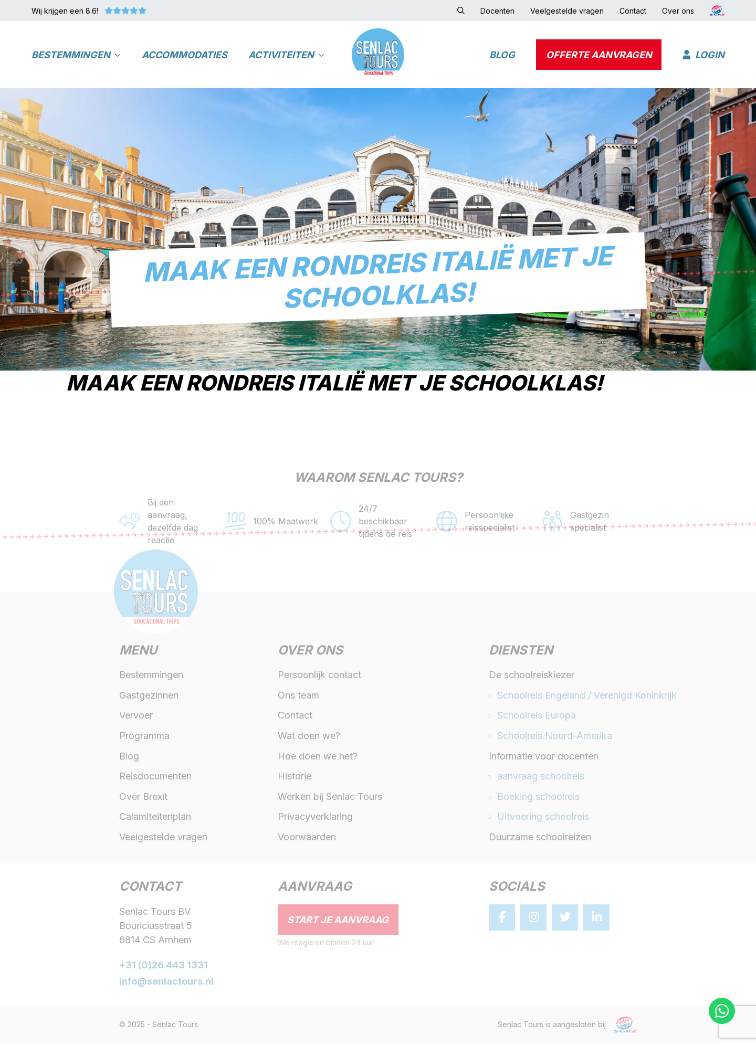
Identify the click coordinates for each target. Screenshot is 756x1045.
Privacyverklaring (315, 818)
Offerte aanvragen (599, 55)
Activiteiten (286, 55)
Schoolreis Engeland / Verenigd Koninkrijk (587, 696)
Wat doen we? (309, 737)
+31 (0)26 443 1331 (163, 967)
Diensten (521, 653)
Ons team (298, 696)
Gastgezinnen (148, 696)
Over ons (310, 653)
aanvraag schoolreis (540, 778)
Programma (144, 737)
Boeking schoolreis (538, 798)
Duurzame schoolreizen (540, 839)
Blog (502, 55)
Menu (138, 653)
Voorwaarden (307, 839)
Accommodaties (184, 55)
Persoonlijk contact (319, 676)
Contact (295, 717)
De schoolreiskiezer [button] (531, 676)
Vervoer (136, 717)
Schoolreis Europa (536, 717)
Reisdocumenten (155, 778)
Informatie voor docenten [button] (543, 757)
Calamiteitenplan (155, 818)
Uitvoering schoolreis (543, 818)
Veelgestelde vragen (163, 839)
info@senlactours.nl (166, 983)
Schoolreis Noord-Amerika (554, 737)
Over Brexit (143, 798)
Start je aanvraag (337, 921)
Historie (294, 778)
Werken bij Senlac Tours (330, 798)
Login (703, 55)
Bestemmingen (76, 55)
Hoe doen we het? (318, 757)
